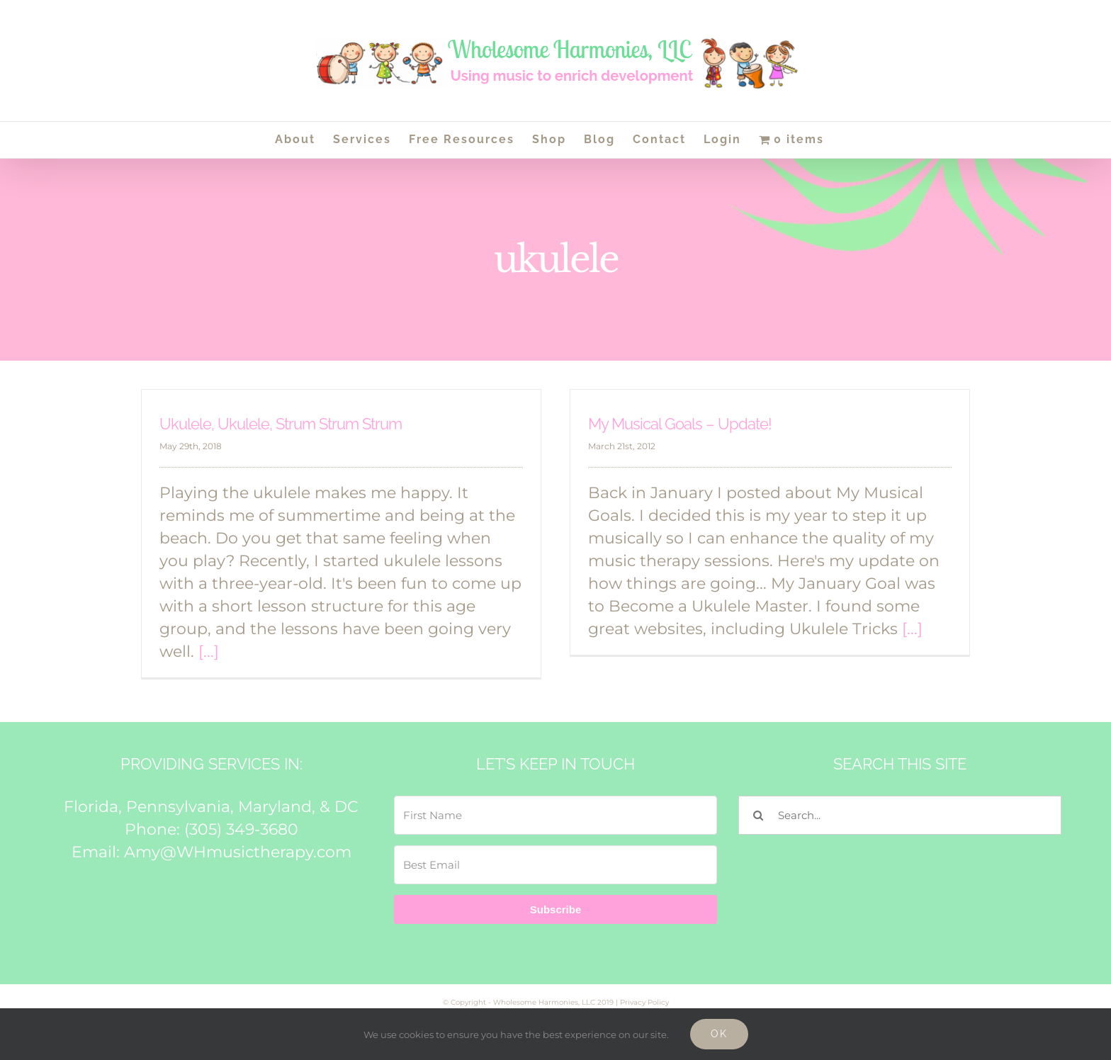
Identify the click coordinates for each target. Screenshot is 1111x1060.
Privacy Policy (644, 1002)
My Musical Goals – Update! (680, 424)
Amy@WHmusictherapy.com (237, 852)
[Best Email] (555, 864)
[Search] (757, 815)
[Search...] (899, 815)
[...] (208, 651)
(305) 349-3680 (241, 829)
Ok (719, 1033)
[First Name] (555, 815)
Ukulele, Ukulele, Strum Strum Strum (280, 424)
